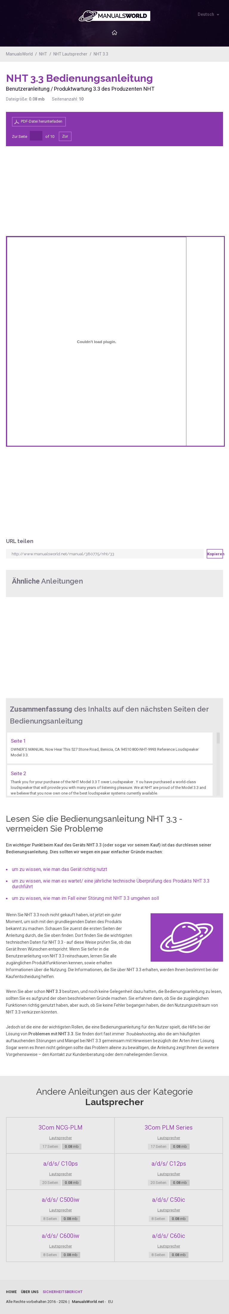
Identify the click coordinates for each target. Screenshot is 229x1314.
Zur (65, 136)
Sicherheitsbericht (63, 1292)
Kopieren (215, 554)
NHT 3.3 (101, 54)
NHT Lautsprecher (70, 54)
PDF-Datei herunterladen (41, 121)
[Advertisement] (199, 87)
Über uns (29, 1292)
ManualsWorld (19, 54)
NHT (43, 54)
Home (11, 1292)
